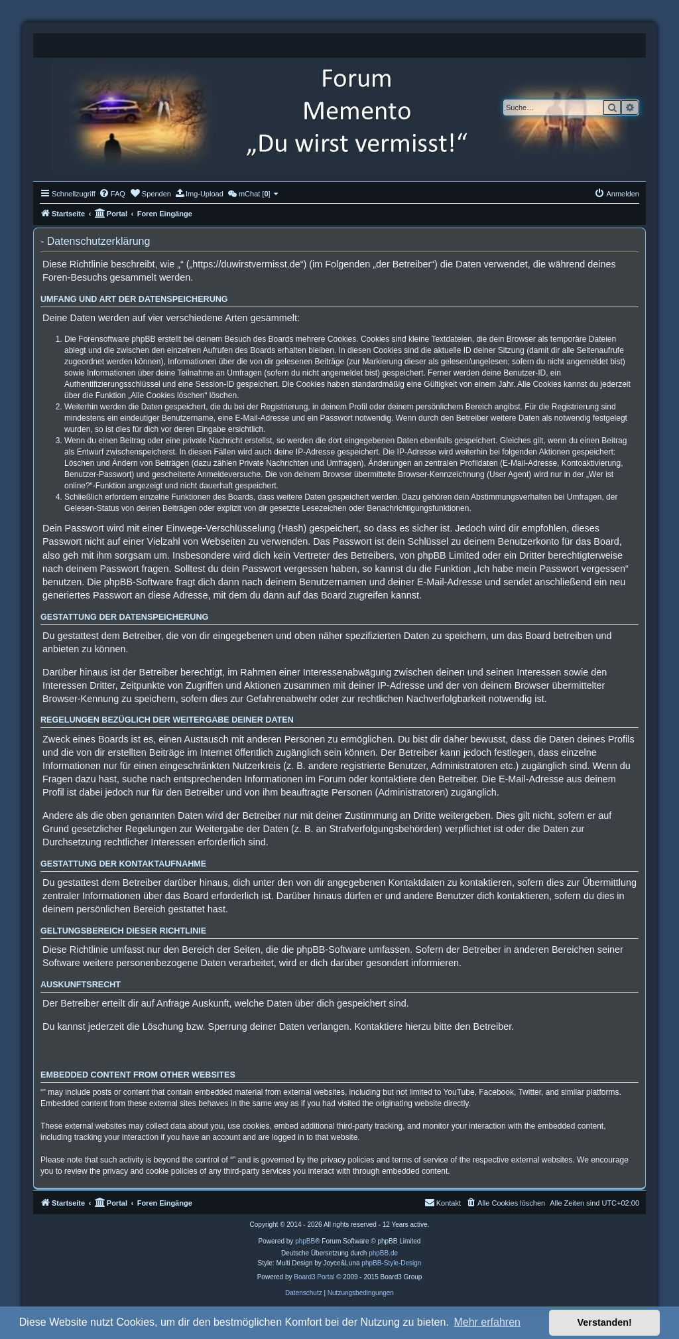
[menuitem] (112, 194)
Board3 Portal (314, 1277)
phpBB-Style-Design (391, 1263)
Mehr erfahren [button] (487, 1322)
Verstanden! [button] (605, 1322)
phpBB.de (383, 1253)
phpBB (305, 1241)
